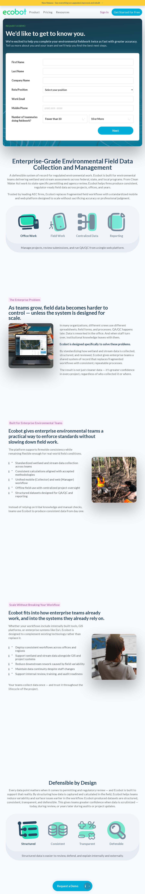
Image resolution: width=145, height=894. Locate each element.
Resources (62, 12)
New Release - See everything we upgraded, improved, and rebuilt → (72, 3)
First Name (18, 62)
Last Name (18, 71)
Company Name (21, 80)
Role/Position (20, 89)
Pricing (47, 12)
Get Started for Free (127, 12)
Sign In (104, 12)
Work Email (18, 98)
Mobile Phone (20, 108)
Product (34, 12)
